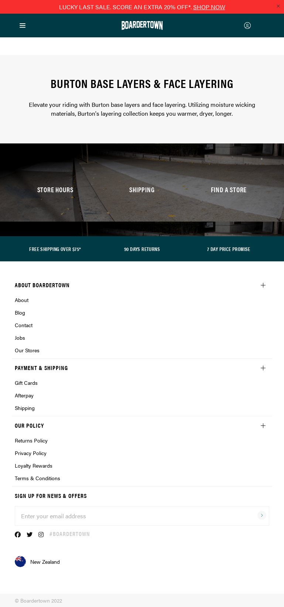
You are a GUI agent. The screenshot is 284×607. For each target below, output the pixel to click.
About (21, 300)
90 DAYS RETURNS (142, 248)
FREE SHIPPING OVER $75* (55, 248)
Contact (23, 325)
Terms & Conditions (37, 478)
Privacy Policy (31, 453)
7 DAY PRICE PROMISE (228, 248)
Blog (20, 312)
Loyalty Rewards (33, 465)
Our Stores (27, 350)
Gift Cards (26, 382)
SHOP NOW (209, 7)
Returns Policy (31, 440)
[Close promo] (278, 6)
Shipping (25, 407)
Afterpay (24, 395)
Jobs (20, 337)
